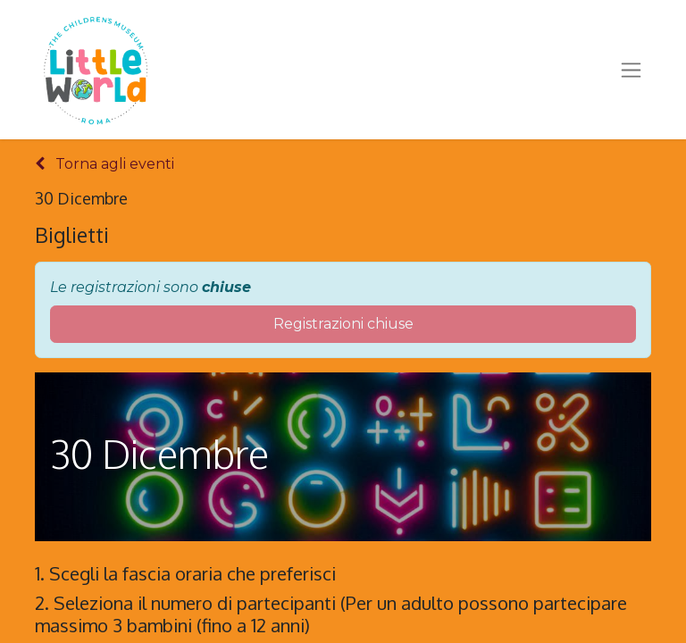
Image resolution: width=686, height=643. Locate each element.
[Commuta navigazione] (631, 69)
